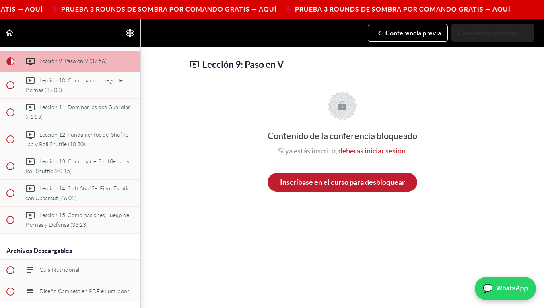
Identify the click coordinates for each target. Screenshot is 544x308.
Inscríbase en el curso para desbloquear (342, 182)
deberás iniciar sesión (372, 151)
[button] (10, 33)
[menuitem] (130, 33)
